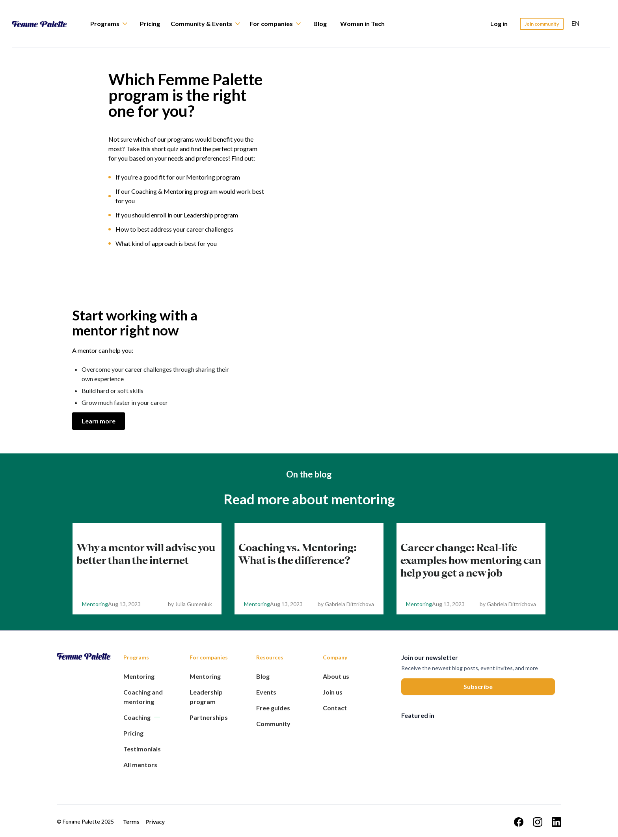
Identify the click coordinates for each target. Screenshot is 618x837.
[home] (45, 23)
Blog (320, 23)
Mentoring (95, 604)
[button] (112, 23)
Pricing (150, 23)
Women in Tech (362, 23)
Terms (131, 822)
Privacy (155, 822)
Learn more (98, 421)
